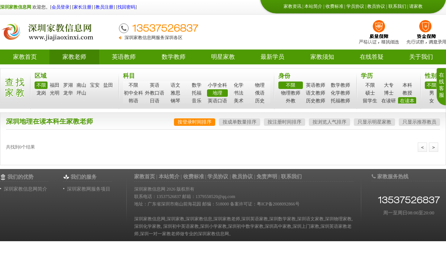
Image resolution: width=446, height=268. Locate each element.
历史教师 (315, 100)
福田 (54, 85)
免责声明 (266, 176)
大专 (389, 85)
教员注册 (104, 7)
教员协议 (376, 6)
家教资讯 (292, 6)
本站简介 (313, 6)
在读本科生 (407, 101)
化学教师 (340, 93)
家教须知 (322, 57)
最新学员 (272, 57)
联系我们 (397, 6)
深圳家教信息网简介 (25, 189)
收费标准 (334, 6)
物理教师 (290, 93)
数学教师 (173, 57)
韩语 (133, 100)
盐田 (108, 85)
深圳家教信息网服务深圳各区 (153, 37)
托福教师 (340, 100)
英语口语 (217, 100)
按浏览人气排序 (329, 122)
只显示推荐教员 (419, 122)
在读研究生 (388, 101)
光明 (54, 93)
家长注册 (82, 7)
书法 (238, 93)
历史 (260, 100)
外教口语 (154, 93)
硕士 (370, 93)
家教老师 (74, 57)
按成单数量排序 (239, 122)
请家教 (416, 6)
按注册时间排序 (284, 122)
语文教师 (315, 93)
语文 (175, 85)
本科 (407, 85)
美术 (238, 100)
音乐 (196, 100)
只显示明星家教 (374, 122)
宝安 (95, 85)
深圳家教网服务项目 (88, 189)
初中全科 (133, 93)
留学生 (370, 100)
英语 (154, 85)
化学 (238, 85)
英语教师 (124, 57)
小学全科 (217, 85)
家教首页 (25, 57)
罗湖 (68, 85)
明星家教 (223, 57)
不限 (41, 85)
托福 (196, 93)
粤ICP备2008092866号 (278, 204)
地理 (217, 93)
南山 (81, 85)
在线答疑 (372, 57)
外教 (290, 100)
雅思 (175, 93)
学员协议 (355, 6)
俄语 (260, 93)
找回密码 (126, 7)
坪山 (81, 93)
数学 (196, 85)
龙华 (68, 93)
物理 (260, 85)
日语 (154, 100)
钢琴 (175, 100)
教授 (407, 93)
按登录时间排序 (194, 122)
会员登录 (61, 7)
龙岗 (41, 93)
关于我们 (421, 57)
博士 (389, 93)
